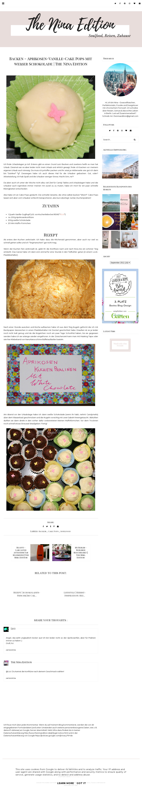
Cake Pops (53, 531)
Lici (13, 628)
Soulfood (66, 531)
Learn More (65, 783)
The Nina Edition (21, 662)
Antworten (11, 650)
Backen (42, 531)
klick (62, 214)
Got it (81, 783)
